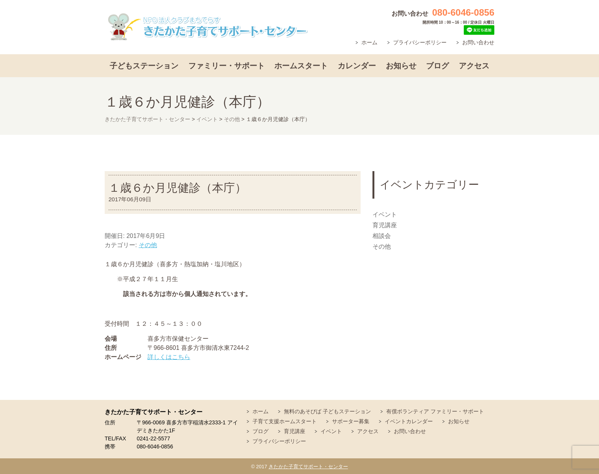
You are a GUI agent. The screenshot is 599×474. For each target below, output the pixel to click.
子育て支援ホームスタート (285, 421)
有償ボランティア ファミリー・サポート (435, 411)
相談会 (381, 236)
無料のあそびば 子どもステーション (327, 411)
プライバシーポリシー (420, 42)
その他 (148, 245)
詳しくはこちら (168, 357)
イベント (384, 214)
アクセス (474, 65)
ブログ (437, 65)
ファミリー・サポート (226, 65)
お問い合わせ (478, 42)
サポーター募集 (350, 421)
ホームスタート (301, 65)
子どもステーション (144, 65)
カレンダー (357, 65)
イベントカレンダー (409, 421)
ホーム (369, 42)
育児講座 (384, 225)
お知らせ (401, 65)
